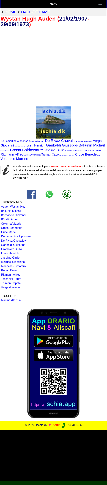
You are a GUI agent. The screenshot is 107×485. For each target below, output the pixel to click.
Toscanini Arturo (36, 141)
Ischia (56, 425)
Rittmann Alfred (12, 154)
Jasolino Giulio (54, 150)
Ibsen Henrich (35, 145)
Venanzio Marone (14, 159)
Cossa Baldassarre (26, 150)
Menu (53, 3)
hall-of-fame (35, 12)
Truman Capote (51, 154)
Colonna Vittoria (20, 146)
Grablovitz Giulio (93, 150)
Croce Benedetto (87, 154)
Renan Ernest (5, 151)
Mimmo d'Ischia (11, 300)
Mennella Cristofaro (85, 141)
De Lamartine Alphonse (14, 140)
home (11, 12)
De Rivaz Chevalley (61, 141)
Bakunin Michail (92, 145)
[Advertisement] (53, 454)
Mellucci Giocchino (13, 261)
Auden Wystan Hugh (32, 155)
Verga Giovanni (10, 287)
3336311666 (72, 425)
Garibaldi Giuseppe (62, 145)
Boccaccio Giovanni (68, 155)
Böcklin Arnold (79, 151)
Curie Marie (70, 151)
